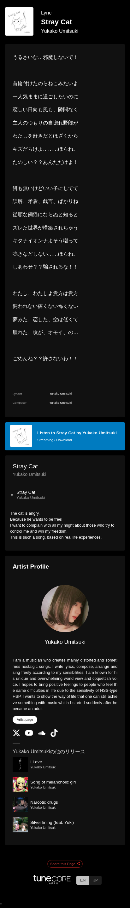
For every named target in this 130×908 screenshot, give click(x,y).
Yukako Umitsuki (59, 31)
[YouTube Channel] (29, 734)
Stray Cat (25, 466)
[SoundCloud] (41, 733)
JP (95, 880)
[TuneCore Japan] (52, 882)
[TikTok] (54, 735)
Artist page (25, 719)
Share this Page (65, 864)
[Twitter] (16, 734)
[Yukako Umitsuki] (65, 608)
